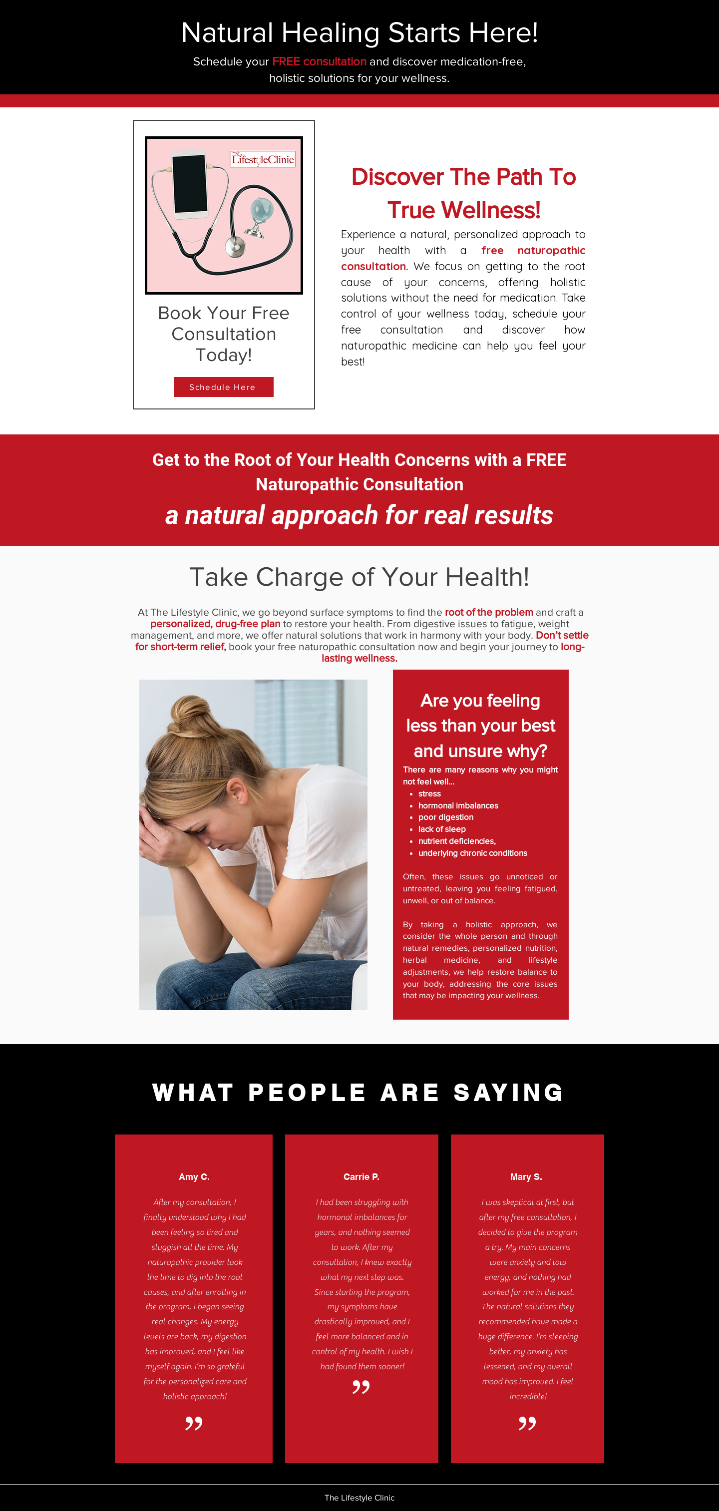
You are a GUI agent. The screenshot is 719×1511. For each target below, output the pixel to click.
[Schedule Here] (224, 387)
